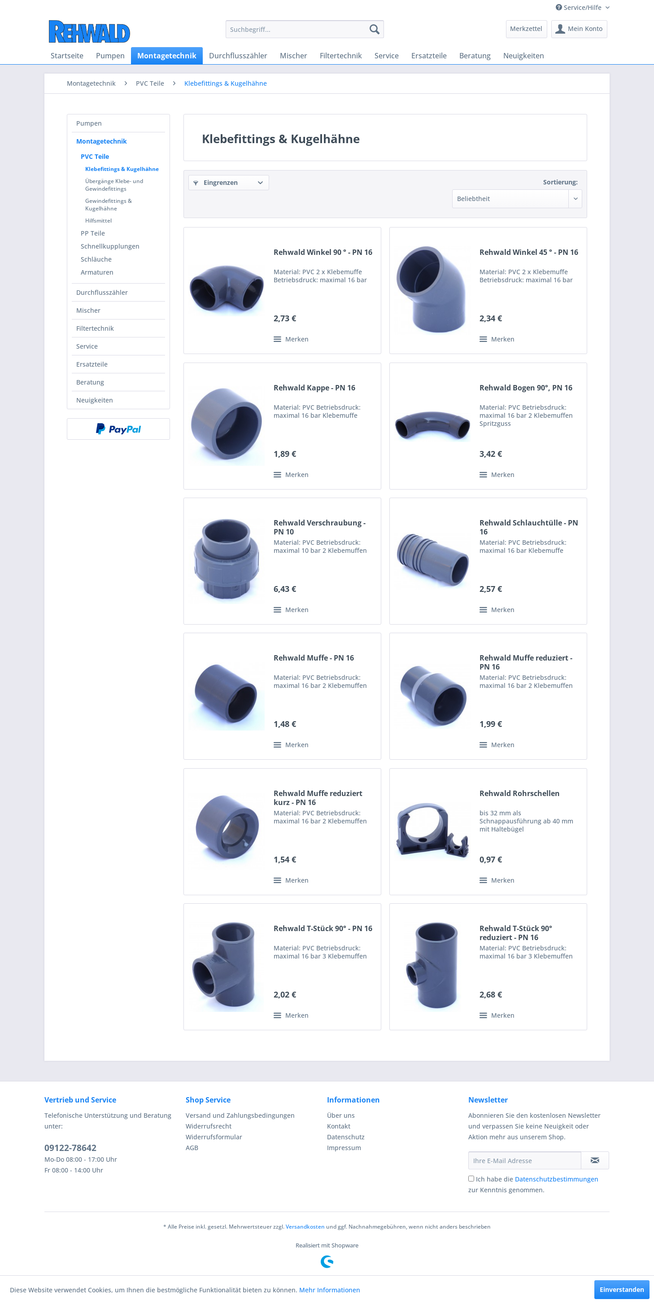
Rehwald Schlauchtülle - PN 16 (529, 527)
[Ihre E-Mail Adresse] (524, 1160)
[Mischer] (294, 55)
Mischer (88, 310)
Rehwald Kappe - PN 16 (314, 388)
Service (87, 346)
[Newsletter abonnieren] (595, 1160)
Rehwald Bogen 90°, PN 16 (526, 388)
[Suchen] (374, 29)
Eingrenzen (215, 182)
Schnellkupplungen (110, 246)
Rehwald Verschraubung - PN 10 (320, 527)
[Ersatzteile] (429, 55)
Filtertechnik (95, 328)
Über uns (341, 1115)
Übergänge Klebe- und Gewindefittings (114, 185)
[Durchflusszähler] (238, 55)
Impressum (344, 1147)
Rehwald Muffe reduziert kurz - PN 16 (318, 798)
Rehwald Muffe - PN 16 (314, 658)
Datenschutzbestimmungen (556, 1179)
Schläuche (96, 259)
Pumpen (89, 123)
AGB (192, 1147)
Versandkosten (305, 1226)
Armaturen (97, 272)
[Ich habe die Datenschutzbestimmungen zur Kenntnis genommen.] (471, 1178)
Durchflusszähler (102, 292)
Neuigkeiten (94, 400)
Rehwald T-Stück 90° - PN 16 (323, 928)
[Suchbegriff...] (305, 29)
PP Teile (93, 233)
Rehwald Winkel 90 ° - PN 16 (323, 252)
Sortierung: (560, 182)
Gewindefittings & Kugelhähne (108, 204)
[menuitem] (305, 29)
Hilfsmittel (98, 220)
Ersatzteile (92, 364)
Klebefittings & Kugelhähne (122, 169)
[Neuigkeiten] (523, 55)
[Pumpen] (110, 55)
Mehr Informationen (329, 1290)
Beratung (90, 382)
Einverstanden (622, 1289)
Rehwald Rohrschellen (520, 793)
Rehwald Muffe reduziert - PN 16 (526, 662)
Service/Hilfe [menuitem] (579, 7)
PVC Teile (95, 156)
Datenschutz (346, 1137)
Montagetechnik (101, 141)
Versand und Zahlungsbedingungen (240, 1115)
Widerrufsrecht (208, 1126)
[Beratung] (475, 55)
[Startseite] (67, 55)
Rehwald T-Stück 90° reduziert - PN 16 (516, 933)
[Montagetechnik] (167, 55)
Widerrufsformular (214, 1137)
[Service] (386, 55)
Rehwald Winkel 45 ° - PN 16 (529, 252)
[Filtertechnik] (341, 55)
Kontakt (338, 1126)
